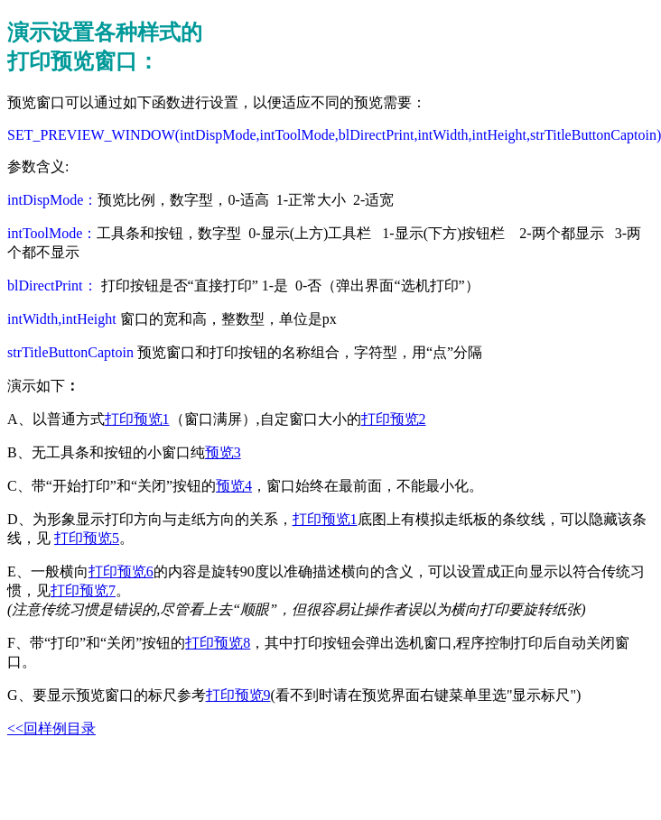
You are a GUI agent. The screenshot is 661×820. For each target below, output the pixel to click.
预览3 (223, 452)
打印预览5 (86, 538)
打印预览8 (217, 642)
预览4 (234, 485)
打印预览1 (137, 419)
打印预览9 (238, 695)
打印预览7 (83, 590)
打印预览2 (393, 419)
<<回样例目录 (51, 728)
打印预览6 (121, 571)
